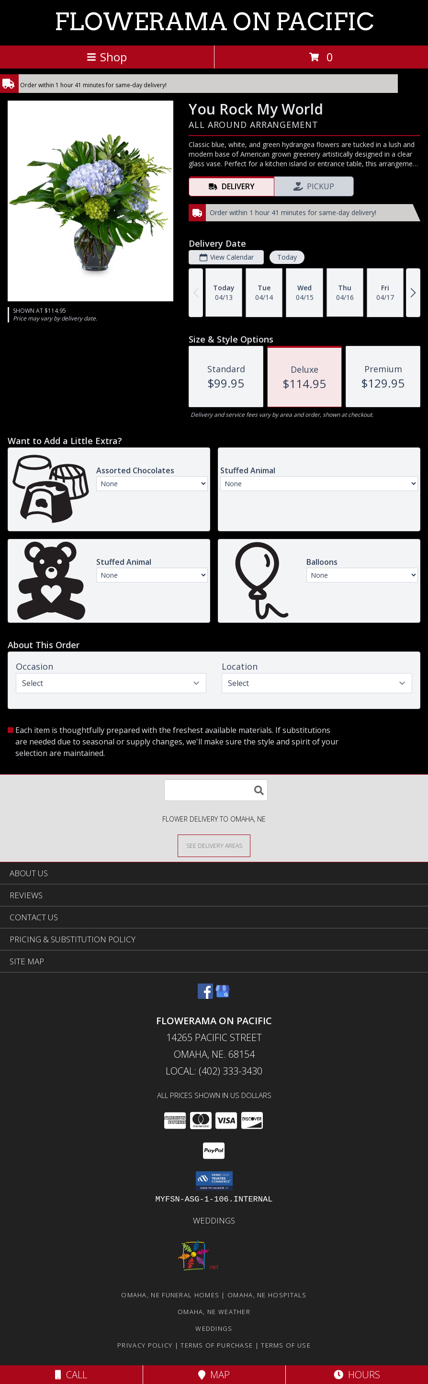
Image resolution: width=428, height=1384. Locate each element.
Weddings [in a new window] (214, 1220)
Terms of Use (286, 1345)
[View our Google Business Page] (222, 995)
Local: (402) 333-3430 (214, 1070)
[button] (214, 1180)
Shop (107, 57)
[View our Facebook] (205, 995)
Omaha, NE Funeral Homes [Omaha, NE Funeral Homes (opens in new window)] (170, 1295)
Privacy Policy (144, 1345)
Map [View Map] (214, 1374)
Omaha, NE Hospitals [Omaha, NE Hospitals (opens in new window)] (267, 1295)
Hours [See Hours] (357, 1374)
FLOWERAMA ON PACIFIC (214, 21)
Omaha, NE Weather (214, 1311)
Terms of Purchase (216, 1345)
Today (287, 257)
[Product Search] (216, 790)
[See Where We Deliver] (214, 845)
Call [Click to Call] (71, 1374)
